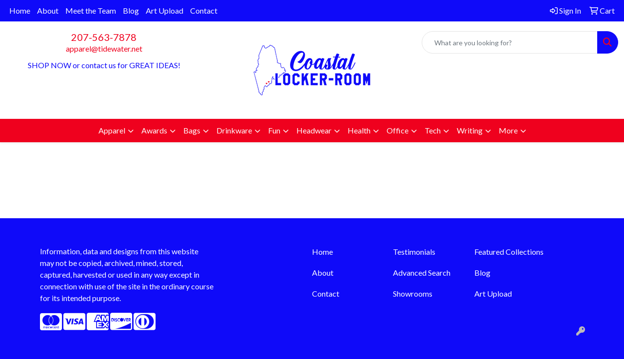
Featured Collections (509, 251)
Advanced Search (421, 272)
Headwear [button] (314, 130)
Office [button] (398, 130)
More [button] (508, 130)
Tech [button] (433, 130)
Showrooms (412, 293)
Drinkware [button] (234, 130)
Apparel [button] (111, 130)
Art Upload (164, 10)
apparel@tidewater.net (104, 48)
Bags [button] (191, 130)
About (47, 10)
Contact (203, 10)
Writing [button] (470, 130)
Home (19, 10)
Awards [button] (154, 130)
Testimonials (414, 251)
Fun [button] (274, 130)
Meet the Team (90, 10)
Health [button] (359, 130)
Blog (131, 10)
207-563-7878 (103, 37)
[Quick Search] (510, 42)
